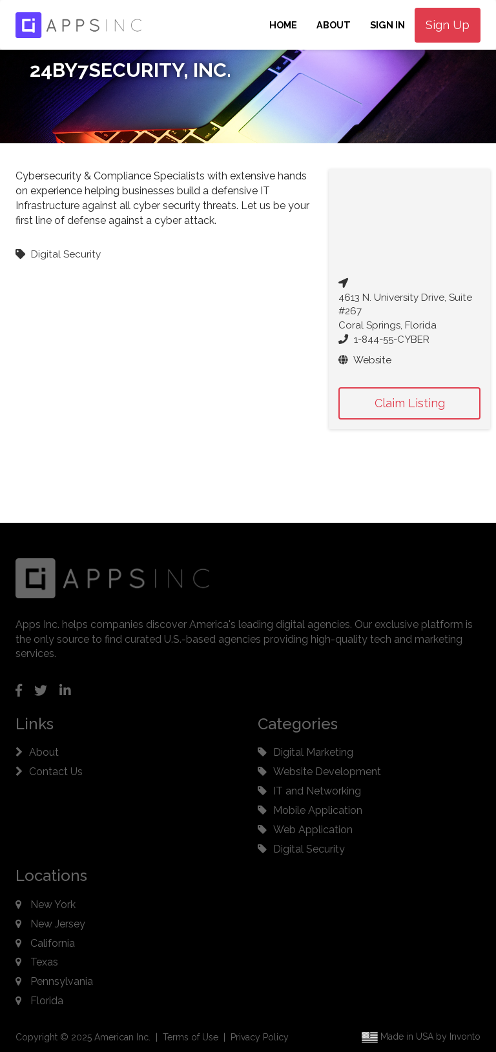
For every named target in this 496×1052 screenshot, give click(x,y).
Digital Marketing (313, 752)
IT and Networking (317, 791)
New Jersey (57, 924)
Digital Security (309, 849)
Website (364, 360)
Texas (44, 962)
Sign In (387, 24)
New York (53, 904)
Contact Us (56, 771)
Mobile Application (317, 810)
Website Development (327, 771)
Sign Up (448, 25)
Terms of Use (190, 1037)
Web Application (313, 830)
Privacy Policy (260, 1037)
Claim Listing (410, 403)
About (333, 24)
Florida (46, 1001)
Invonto (465, 1036)
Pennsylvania (61, 981)
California (52, 943)
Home (283, 24)
